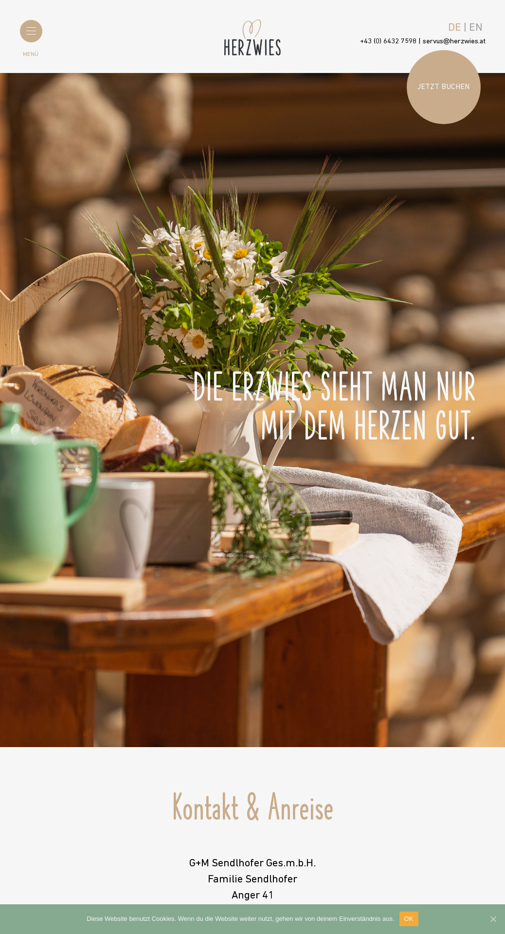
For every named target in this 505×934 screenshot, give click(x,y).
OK (409, 918)
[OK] (493, 919)
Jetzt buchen (443, 87)
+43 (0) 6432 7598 (388, 41)
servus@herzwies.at (454, 41)
